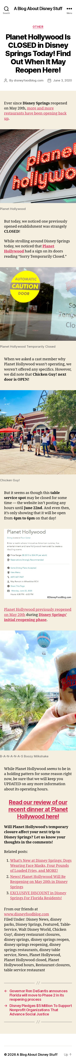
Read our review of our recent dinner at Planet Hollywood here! (38, 809)
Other (38, 26)
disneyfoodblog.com (28, 80)
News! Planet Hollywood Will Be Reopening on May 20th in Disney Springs (39, 881)
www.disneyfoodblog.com (26, 914)
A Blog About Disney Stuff (38, 8)
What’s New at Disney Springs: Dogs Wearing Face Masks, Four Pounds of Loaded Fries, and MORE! (41, 865)
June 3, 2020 (62, 80)
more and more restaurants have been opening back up (35, 113)
